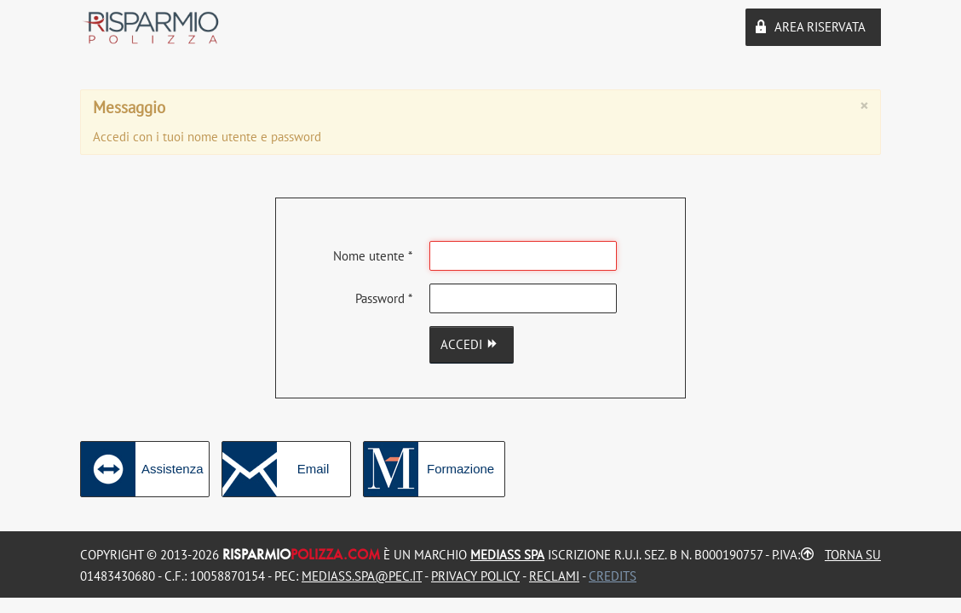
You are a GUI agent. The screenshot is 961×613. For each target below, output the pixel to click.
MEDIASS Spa (507, 555)
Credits (612, 576)
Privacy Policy (475, 576)
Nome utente (372, 256)
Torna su (853, 555)
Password (383, 298)
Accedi (471, 344)
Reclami (554, 576)
